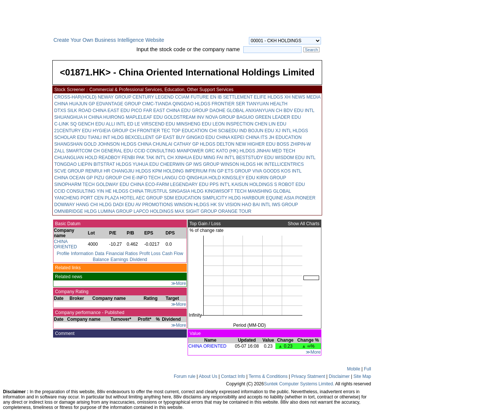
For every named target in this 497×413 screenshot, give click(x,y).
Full (367, 369)
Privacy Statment (308, 376)
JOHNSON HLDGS (117, 144)
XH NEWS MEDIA (302, 97)
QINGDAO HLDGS (191, 103)
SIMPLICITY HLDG (222, 198)
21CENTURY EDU (73, 130)
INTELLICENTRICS (284, 164)
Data (99, 253)
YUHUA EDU (146, 164)
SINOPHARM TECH (74, 184)
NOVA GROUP (220, 117)
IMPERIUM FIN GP (204, 171)
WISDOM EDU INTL (295, 157)
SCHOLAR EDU (70, 137)
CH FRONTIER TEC (149, 130)
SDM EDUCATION (182, 198)
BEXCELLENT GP (143, 137)
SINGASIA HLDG (186, 191)
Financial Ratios (122, 253)
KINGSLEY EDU (238, 177)
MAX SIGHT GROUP (196, 211)
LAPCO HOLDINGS (154, 211)
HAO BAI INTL (256, 204)
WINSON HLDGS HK (241, 164)
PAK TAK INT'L (151, 157)
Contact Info (233, 376)
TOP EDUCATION (190, 130)
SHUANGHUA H (70, 117)
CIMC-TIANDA (156, 103)
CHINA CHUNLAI (155, 144)
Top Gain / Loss (204, 223)
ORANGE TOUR (234, 211)
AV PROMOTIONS (154, 204)
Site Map (362, 376)
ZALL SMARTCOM (73, 150)
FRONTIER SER (228, 103)
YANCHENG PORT (73, 198)
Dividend (138, 259)
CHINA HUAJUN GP (74, 103)
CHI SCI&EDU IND (228, 130)
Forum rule (184, 376)
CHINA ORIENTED (65, 244)
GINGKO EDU (200, 137)
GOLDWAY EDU (112, 184)
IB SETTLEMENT (235, 97)
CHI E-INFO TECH (141, 177)
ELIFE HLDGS (268, 97)
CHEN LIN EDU (270, 124)
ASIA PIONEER (299, 198)
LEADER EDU (286, 117)
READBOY (109, 157)
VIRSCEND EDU (158, 124)
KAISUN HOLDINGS (252, 184)
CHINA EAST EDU (111, 110)
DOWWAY (64, 204)
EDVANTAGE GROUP (118, 103)
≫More (178, 283)
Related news (68, 276)
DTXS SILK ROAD (72, 110)
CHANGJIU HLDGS (131, 171)
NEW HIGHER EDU (256, 144)
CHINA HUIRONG (106, 117)
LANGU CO (173, 177)
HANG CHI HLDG (93, 204)
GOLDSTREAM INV (184, 117)
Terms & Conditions (267, 376)
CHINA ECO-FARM (149, 184)
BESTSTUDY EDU (255, 157)
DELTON (226, 144)
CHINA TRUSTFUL (149, 191)
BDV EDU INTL (299, 110)
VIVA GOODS (266, 171)
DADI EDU (123, 204)
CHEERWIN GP (176, 164)
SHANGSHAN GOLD (75, 144)
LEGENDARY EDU (189, 184)
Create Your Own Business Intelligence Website (108, 40)
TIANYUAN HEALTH (266, 103)
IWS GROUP (206, 164)
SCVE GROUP (69, 171)
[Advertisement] (26, 151)
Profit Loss (150, 253)
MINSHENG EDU (193, 124)
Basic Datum (67, 223)
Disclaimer (339, 376)
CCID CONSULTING (154, 150)
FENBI (128, 157)
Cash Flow (172, 253)
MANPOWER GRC (196, 150)
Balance (101, 259)
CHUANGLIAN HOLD (75, 157)
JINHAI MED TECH (275, 150)
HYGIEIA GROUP (110, 130)
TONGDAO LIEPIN (73, 164)
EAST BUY (174, 137)
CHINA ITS (257, 137)
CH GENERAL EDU (113, 150)
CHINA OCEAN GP (73, 177)
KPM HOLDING (168, 171)
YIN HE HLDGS (113, 191)
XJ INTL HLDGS (291, 130)
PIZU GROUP (107, 177)
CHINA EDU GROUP (187, 110)
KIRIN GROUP (271, 177)
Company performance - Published (89, 312)
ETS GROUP (238, 171)
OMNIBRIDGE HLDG (75, 211)
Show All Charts (304, 223)
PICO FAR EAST (148, 110)
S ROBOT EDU (289, 184)
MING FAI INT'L (219, 157)
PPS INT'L (220, 184)
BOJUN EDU (261, 130)
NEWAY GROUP (115, 97)
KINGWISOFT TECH (226, 191)
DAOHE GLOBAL (226, 110)
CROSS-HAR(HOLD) (75, 97)
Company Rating (71, 291)
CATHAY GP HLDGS (194, 144)
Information (82, 253)
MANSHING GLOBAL (269, 191)
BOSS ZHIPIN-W (294, 144)
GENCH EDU (91, 124)
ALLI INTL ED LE (123, 124)
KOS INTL (291, 171)
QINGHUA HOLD (203, 177)
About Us (208, 376)
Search (311, 49)
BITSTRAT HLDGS (112, 164)
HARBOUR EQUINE (262, 198)
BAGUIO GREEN (254, 117)
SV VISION (229, 204)
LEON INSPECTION (233, 124)
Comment (64, 333)
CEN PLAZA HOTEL (114, 198)
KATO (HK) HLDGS (235, 150)
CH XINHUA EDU (184, 157)
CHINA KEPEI (230, 137)
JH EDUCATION (285, 137)
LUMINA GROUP (115, 211)
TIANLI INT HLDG (106, 137)
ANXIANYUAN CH (264, 110)
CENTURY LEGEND (153, 97)
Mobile (353, 369)
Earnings (119, 259)
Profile (63, 253)
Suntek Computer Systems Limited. (299, 383)
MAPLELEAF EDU (144, 117)
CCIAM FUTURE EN (195, 97)
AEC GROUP (149, 198)
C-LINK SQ (65, 124)
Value (194, 333)
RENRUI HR (97, 171)
